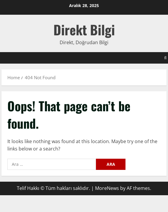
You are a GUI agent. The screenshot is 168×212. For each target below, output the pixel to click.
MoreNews (107, 188)
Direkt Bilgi (84, 29)
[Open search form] (165, 58)
